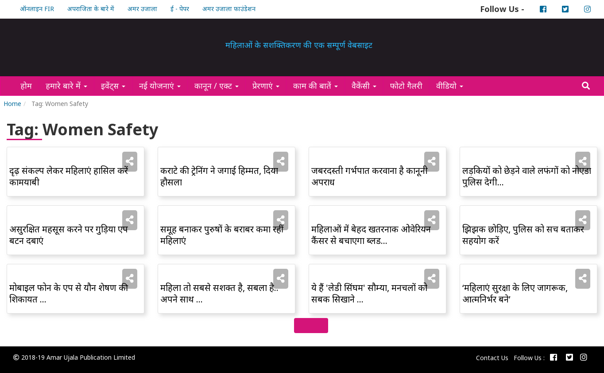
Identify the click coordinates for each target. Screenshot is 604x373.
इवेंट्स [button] (113, 85)
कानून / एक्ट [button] (216, 85)
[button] (130, 161)
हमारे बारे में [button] (66, 85)
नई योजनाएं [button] (160, 85)
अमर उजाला (142, 8)
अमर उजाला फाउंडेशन (229, 8)
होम (29, 85)
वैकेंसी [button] (364, 85)
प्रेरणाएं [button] (265, 85)
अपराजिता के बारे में (90, 8)
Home (12, 103)
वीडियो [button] (449, 85)
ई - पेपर (179, 8)
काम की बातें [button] (315, 85)
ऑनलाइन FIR (37, 8)
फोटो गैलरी (409, 85)
